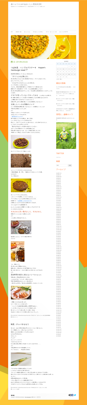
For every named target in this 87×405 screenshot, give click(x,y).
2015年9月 (58, 291)
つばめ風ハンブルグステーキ (24, 200)
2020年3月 (58, 221)
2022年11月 (58, 188)
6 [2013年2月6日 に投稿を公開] (63, 69)
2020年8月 (58, 212)
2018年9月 (58, 252)
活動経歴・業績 (18, 31)
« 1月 (57, 79)
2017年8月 (58, 272)
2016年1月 (58, 289)
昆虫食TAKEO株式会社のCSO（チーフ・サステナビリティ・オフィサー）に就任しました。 (66, 93)
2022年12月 (58, 186)
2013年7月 (58, 317)
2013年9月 (58, 313)
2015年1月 (58, 296)
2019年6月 (58, 236)
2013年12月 (58, 308)
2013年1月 (58, 327)
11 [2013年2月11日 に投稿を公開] (57, 71)
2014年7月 (58, 298)
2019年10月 (58, 229)
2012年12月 (58, 329)
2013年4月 (58, 322)
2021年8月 (58, 200)
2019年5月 (58, 238)
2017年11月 (58, 267)
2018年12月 (58, 247)
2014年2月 (58, 305)
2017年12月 (58, 265)
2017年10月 (58, 269)
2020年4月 (58, 219)
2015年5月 (58, 293)
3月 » (61, 79)
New (12, 31)
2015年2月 (58, 294)
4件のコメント (15, 317)
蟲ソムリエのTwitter (64, 31)
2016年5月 (58, 283)
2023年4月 (58, 180)
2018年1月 (58, 264)
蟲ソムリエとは (27, 31)
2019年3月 (58, 241)
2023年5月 (58, 178)
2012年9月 (58, 334)
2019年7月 (58, 234)
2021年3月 (58, 205)
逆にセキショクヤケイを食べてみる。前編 (65, 103)
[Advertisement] (43, 18)
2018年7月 (58, 255)
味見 (34, 387)
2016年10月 (58, 276)
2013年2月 (58, 325)
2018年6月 (58, 257)
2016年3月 (58, 286)
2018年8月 (58, 253)
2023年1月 (58, 185)
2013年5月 (58, 320)
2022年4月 (58, 193)
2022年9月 (58, 190)
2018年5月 (58, 258)
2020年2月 (58, 222)
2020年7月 (58, 214)
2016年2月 (58, 288)
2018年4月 (58, 260)
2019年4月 (58, 240)
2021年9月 (58, 198)
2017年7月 (58, 274)
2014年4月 (58, 303)
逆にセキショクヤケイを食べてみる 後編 (65, 98)
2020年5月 (58, 217)
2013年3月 (58, 324)
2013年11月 (58, 310)
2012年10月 (58, 332)
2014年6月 (58, 300)
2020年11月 (58, 207)
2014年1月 (58, 306)
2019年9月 (58, 231)
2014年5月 (58, 301)
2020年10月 (58, 209)
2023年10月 (58, 176)
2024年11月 (58, 173)
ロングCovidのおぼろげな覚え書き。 (64, 87)
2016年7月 (58, 279)
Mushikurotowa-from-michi (25, 315)
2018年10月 (58, 250)
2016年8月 (58, 277)
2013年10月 (58, 312)
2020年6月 (58, 216)
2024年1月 (58, 175)
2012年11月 (58, 330)
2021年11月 (58, 197)
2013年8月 (58, 315)
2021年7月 (58, 202)
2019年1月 (58, 245)
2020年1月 (58, 224)
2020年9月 (58, 211)
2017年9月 (58, 270)
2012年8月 (58, 336)
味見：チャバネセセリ (20, 324)
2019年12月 (58, 226)
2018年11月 (58, 248)
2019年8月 (58, 233)
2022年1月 (58, 195)
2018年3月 (58, 262)
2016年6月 (58, 281)
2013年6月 (58, 319)
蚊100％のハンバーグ (17, 116)
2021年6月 (58, 204)
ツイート (58, 157)
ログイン (38, 397)
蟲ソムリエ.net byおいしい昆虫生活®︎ (26, 4)
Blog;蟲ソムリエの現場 (37, 31)
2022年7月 (58, 192)
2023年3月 (58, 181)
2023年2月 (58, 183)
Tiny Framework (28, 397)
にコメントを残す (15, 389)
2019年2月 (58, 243)
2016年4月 (58, 284)
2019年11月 (58, 228)
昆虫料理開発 (47, 315)
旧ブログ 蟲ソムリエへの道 (51, 31)
